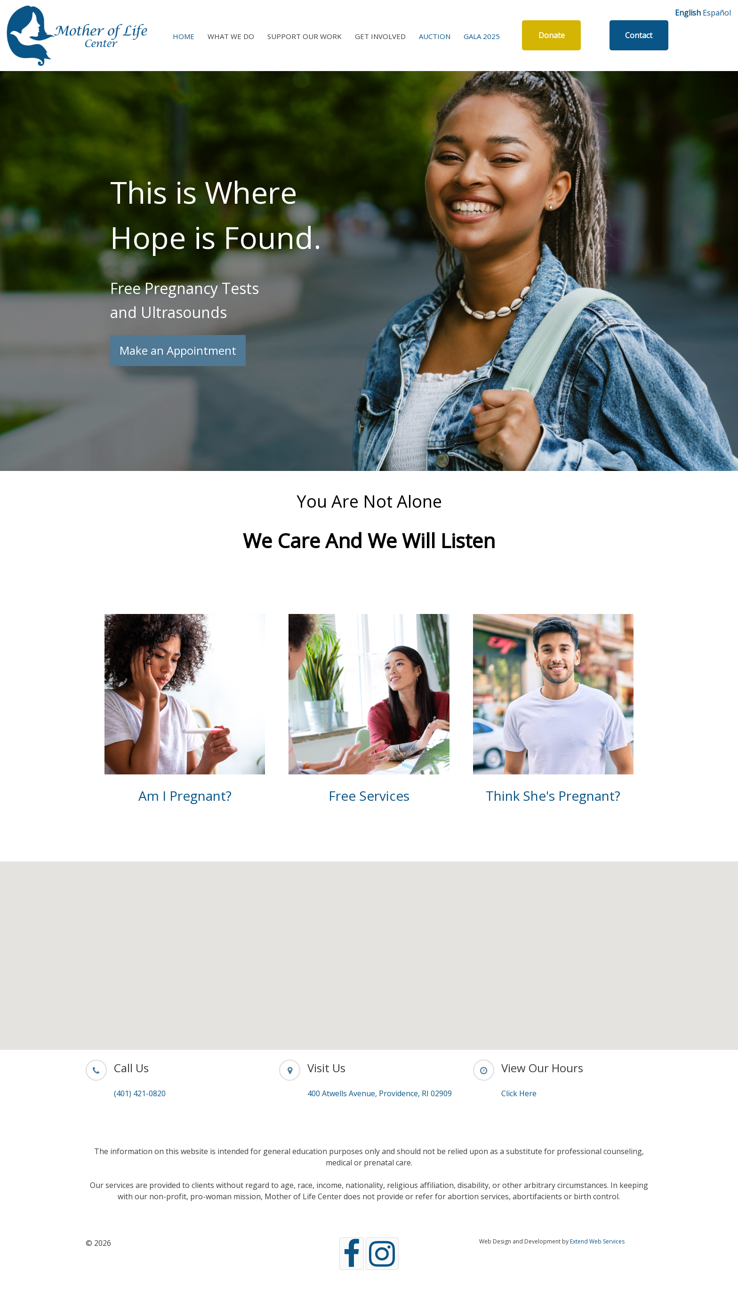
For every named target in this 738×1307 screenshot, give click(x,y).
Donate (551, 35)
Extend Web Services (597, 1241)
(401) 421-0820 (140, 1093)
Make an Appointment (178, 350)
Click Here (519, 1093)
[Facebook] (351, 1253)
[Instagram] (382, 1253)
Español (717, 13)
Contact (638, 35)
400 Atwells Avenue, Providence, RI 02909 (379, 1093)
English (688, 13)
